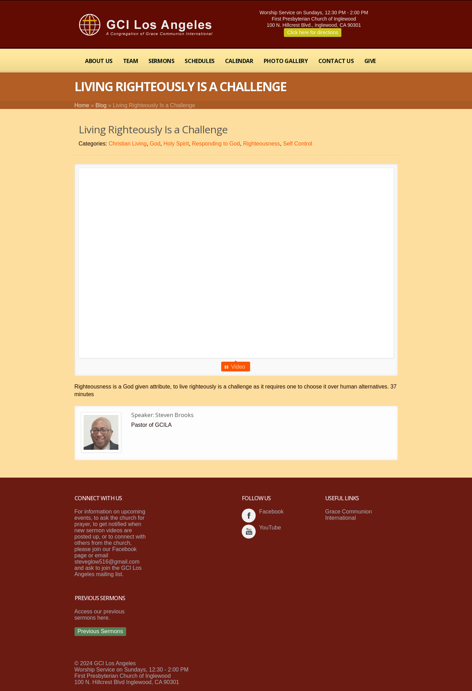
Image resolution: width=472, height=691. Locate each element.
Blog (101, 105)
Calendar (239, 61)
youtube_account (249, 532)
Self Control (297, 144)
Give (370, 61)
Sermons (161, 61)
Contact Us (336, 61)
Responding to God (216, 144)
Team (130, 61)
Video (238, 367)
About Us (99, 61)
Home (82, 105)
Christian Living (128, 144)
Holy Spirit (176, 144)
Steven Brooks (174, 415)
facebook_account (249, 516)
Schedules (199, 61)
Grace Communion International (348, 515)
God (155, 144)
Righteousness (261, 144)
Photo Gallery (286, 61)
